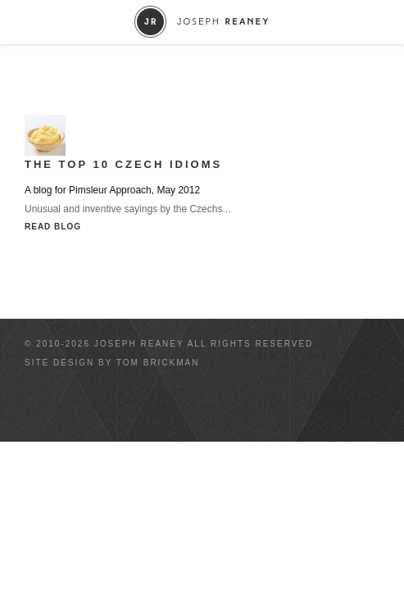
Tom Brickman (158, 362)
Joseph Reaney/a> (202, 22)
